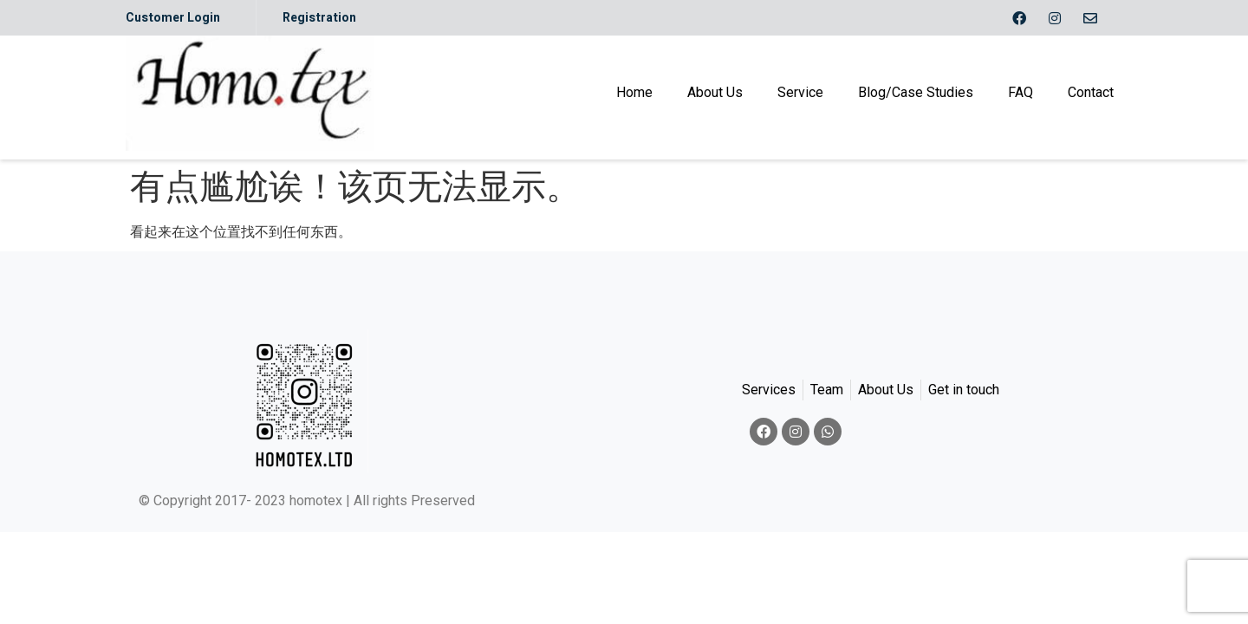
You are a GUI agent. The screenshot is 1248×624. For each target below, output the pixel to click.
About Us (715, 92)
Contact (1091, 92)
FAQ (1020, 92)
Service (800, 92)
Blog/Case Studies (915, 92)
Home (634, 92)
